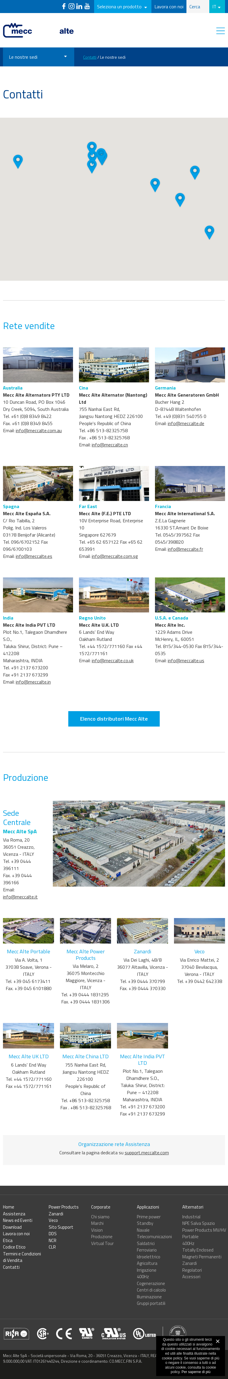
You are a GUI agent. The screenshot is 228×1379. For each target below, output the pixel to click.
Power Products (64, 1207)
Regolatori (192, 1270)
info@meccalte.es (34, 579)
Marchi (97, 1223)
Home (8, 1207)
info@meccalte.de (186, 447)
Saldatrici (146, 1243)
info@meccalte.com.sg (115, 579)
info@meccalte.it (20, 920)
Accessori (191, 1276)
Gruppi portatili (151, 1303)
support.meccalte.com (147, 1176)
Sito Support (61, 1227)
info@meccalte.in (33, 705)
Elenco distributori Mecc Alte (114, 742)
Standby (145, 1223)
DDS (53, 1233)
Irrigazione (146, 1270)
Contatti (89, 57)
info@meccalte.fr (185, 572)
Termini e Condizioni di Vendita (22, 1257)
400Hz (143, 1276)
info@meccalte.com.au (39, 454)
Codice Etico (14, 1247)
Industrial (191, 1216)
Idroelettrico (148, 1256)
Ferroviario (147, 1249)
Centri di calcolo (151, 1290)
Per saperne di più (196, 1372)
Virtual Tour (102, 1243)
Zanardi (56, 1213)
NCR (52, 1240)
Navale (143, 1230)
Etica (7, 1240)
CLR (52, 1247)
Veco (53, 1220)
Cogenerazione (151, 1283)
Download (12, 1227)
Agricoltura (147, 1263)
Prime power (149, 1216)
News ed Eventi (17, 1220)
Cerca (194, 6)
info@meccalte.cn (110, 468)
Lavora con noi (168, 6)
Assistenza (14, 1213)
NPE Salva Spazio (198, 1223)
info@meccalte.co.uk (113, 684)
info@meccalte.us (186, 684)
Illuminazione (149, 1296)
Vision (97, 1230)
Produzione (102, 1236)
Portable (190, 1236)
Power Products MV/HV (204, 1230)
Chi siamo (100, 1216)
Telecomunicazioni (154, 1236)
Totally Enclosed (197, 1249)
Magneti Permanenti (201, 1256)
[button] (92, 157)
